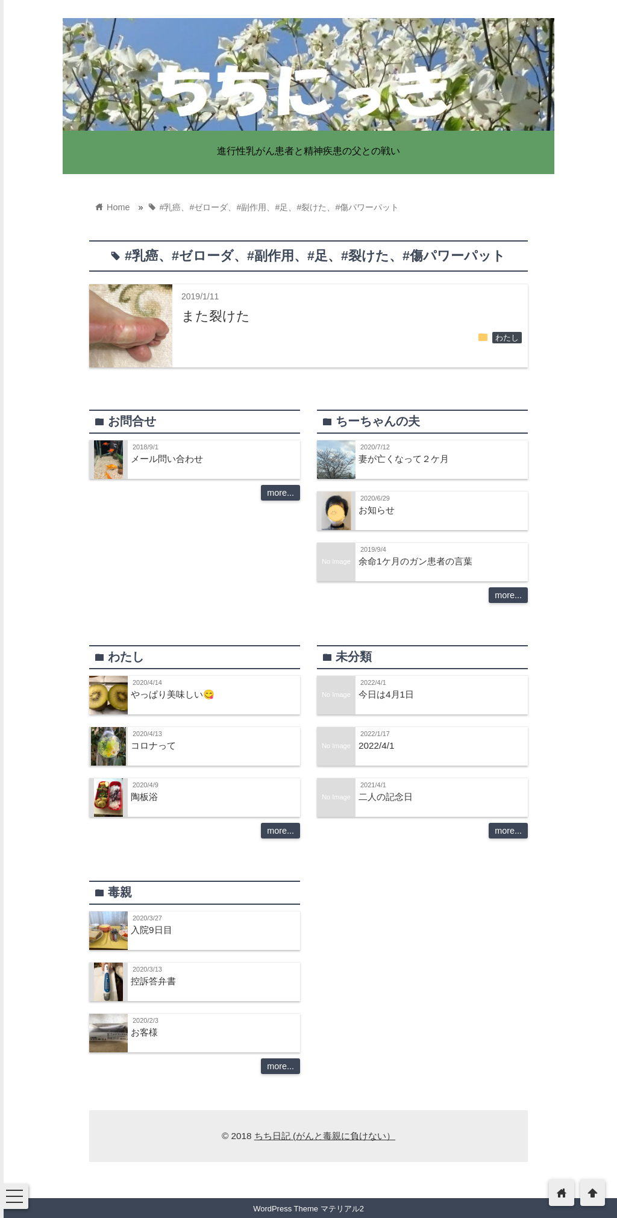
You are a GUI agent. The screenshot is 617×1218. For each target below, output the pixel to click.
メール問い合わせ (167, 459)
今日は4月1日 (386, 694)
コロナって (153, 745)
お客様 (144, 1032)
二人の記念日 (386, 797)
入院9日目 (151, 930)
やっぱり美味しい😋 (173, 694)
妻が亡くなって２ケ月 (404, 459)
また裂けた (215, 315)
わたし (507, 338)
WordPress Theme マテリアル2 (308, 1208)
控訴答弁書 (153, 981)
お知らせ (377, 510)
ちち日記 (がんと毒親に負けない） (324, 1136)
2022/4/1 (377, 745)
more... (280, 493)
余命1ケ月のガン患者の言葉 (415, 561)
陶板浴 (144, 797)
